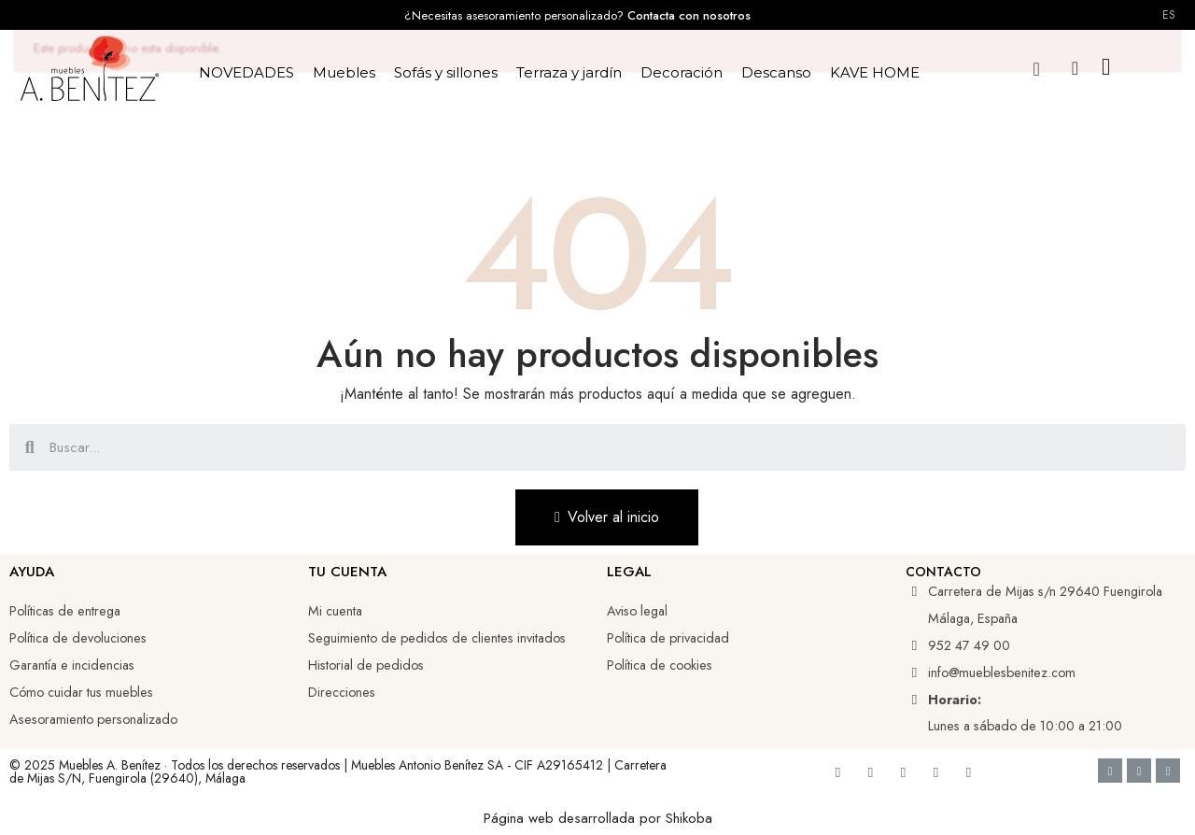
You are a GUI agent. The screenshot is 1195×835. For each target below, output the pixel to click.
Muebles (344, 72)
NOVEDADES (246, 72)
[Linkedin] (903, 772)
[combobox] (599, 447)
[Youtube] (870, 772)
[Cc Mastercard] (1168, 770)
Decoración (681, 72)
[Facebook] (837, 772)
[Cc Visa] (1110, 770)
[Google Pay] (1139, 770)
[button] (1036, 68)
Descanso (776, 72)
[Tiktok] (935, 772)
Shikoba (689, 818)
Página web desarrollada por (575, 818)
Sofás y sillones (446, 72)
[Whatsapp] (968, 772)
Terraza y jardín (569, 72)
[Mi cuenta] (1075, 68)
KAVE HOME (875, 72)
